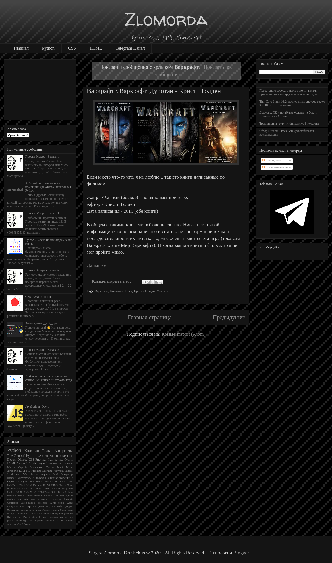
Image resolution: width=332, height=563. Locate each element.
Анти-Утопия (57, 502)
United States (33, 495)
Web (56, 495)
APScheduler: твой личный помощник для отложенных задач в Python (48, 187)
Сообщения (271, 160)
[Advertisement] (40, 89)
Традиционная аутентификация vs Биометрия (289, 123)
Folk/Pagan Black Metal (19, 485)
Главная (21, 48)
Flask (70, 481)
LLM (22, 470)
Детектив (43, 506)
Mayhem (59, 470)
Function (37, 485)
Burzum (49, 481)
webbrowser (30, 499)
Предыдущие (228, 317)
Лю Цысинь (65, 463)
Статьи (50, 467)
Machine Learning (41, 470)
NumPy (33, 492)
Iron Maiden (35, 488)
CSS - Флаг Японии (38, 296)
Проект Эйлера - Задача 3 (42, 213)
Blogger (241, 552)
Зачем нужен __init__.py (41, 323)
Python (48, 48)
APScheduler (35, 481)
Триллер (59, 520)
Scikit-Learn (14, 474)
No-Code (24, 492)
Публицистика (14, 517)
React (61, 492)
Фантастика (55, 459)
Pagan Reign (50, 492)
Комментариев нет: (112, 281)
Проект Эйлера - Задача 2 (42, 349)
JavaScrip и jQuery (37, 406)
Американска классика (34, 502)
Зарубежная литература (28, 509)
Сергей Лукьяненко (30, 467)
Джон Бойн (56, 506)
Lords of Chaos (52, 488)
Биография (13, 506)
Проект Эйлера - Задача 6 (42, 270)
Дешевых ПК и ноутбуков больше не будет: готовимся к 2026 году (288, 114)
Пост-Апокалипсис (41, 513)
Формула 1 (40, 463)
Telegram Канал (130, 48)
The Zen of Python (21, 455)
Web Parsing (31, 474)
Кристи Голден (144, 291)
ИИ (55, 463)
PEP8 (41, 492)
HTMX (54, 485)
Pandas (69, 470)
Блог (22, 506)
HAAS (46, 485)
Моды (63, 509)
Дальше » (96, 265)
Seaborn (68, 492)
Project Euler (52, 455)
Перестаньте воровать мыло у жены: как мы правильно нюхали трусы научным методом (288, 92)
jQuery (69, 495)
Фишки (69, 520)
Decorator (60, 481)
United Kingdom (16, 495)
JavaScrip (12, 470)
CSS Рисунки (38, 459)
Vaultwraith (46, 495)
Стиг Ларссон (35, 520)
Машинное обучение (57, 477)
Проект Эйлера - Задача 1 (42, 156)
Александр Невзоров (50, 499)
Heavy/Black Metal (17, 488)
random (11, 499)
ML (28, 470)
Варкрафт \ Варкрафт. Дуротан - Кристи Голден (154, 90)
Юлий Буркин (24, 524)
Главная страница (150, 317)
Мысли (11, 467)
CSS (72, 48)
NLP (17, 492)
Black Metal (65, 467)
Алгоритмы (63, 451)
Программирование (62, 513)
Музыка (67, 455)
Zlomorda (166, 19)
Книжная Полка (121, 291)
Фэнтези (162, 291)
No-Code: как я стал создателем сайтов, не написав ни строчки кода (48, 378)
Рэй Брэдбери (30, 517)
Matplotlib (67, 488)
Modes (10, 492)
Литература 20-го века (31, 477)
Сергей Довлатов (48, 517)
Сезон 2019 (24, 463)
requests (45, 474)
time (19, 499)
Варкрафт (101, 291)
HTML (95, 48)
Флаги (68, 459)
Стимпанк (49, 520)
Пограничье (23, 513)
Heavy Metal (66, 485)
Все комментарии (275, 167)
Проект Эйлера (17, 459)
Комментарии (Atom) (183, 334)
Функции (21, 481)
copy (62, 495)
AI (50, 463)
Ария (70, 502)
